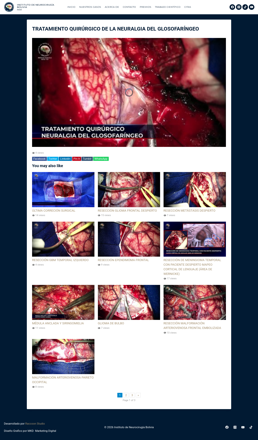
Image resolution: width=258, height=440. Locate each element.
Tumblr (87, 158)
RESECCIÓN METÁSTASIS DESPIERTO (189, 210)
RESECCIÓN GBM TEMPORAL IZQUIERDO (60, 260)
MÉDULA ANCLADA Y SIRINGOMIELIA (58, 323)
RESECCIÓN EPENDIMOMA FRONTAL (123, 260)
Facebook (39, 158)
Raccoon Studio (35, 423)
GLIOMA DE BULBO (111, 323)
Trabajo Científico (168, 7)
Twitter (53, 158)
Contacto (129, 7)
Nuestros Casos (90, 7)
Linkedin (65, 158)
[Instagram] (239, 7)
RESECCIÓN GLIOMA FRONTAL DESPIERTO (127, 210)
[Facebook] (232, 7)
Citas (187, 7)
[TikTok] (245, 7)
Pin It (77, 158)
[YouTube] (251, 7)
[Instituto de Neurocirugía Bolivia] (34, 7)
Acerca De (112, 7)
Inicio (71, 7)
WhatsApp (100, 158)
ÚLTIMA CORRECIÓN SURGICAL (53, 210)
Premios (145, 7)
